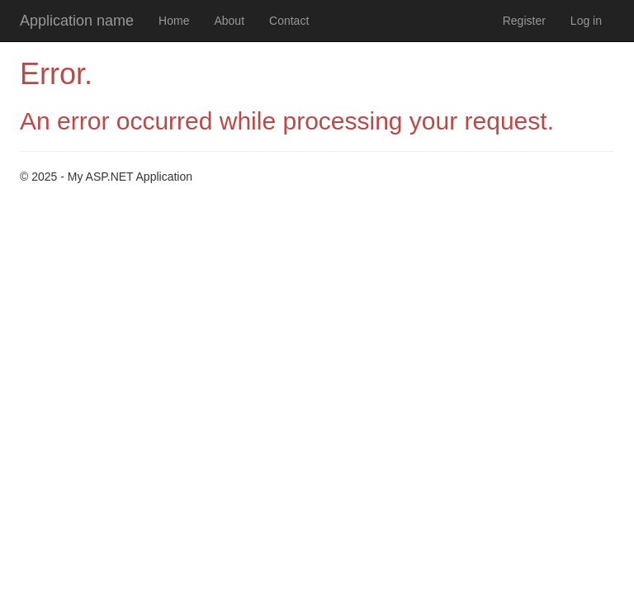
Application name (77, 20)
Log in (586, 20)
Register (524, 20)
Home (173, 20)
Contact (289, 20)
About (229, 20)
